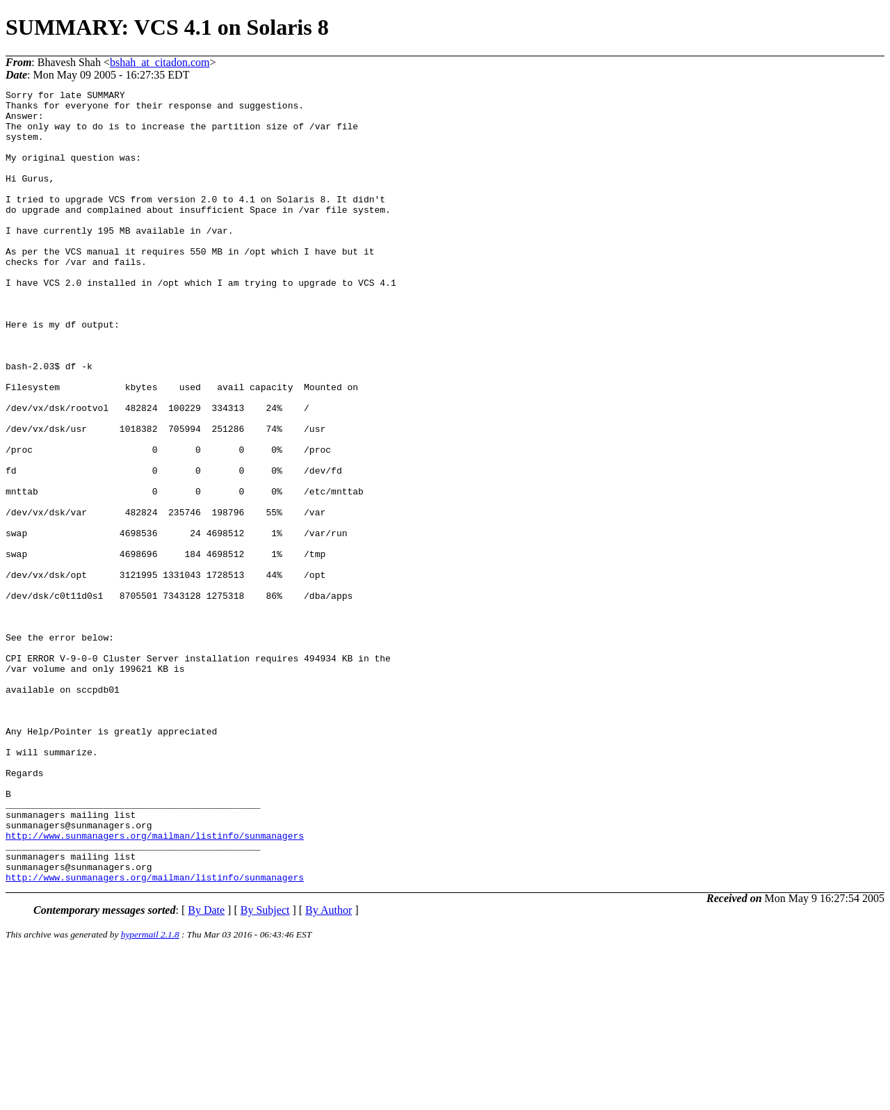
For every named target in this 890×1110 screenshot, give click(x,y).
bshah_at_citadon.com (160, 62)
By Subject (265, 1069)
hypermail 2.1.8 (150, 1093)
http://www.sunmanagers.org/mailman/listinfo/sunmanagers (155, 985)
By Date (206, 1069)
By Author (328, 1069)
